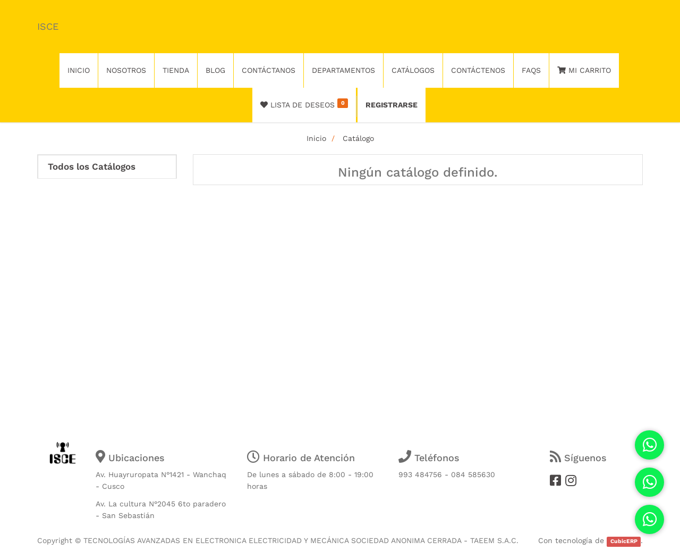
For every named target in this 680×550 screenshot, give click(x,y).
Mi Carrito (584, 70)
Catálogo (358, 138)
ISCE (47, 26)
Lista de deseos (304, 103)
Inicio (316, 138)
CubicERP (624, 541)
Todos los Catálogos (91, 167)
